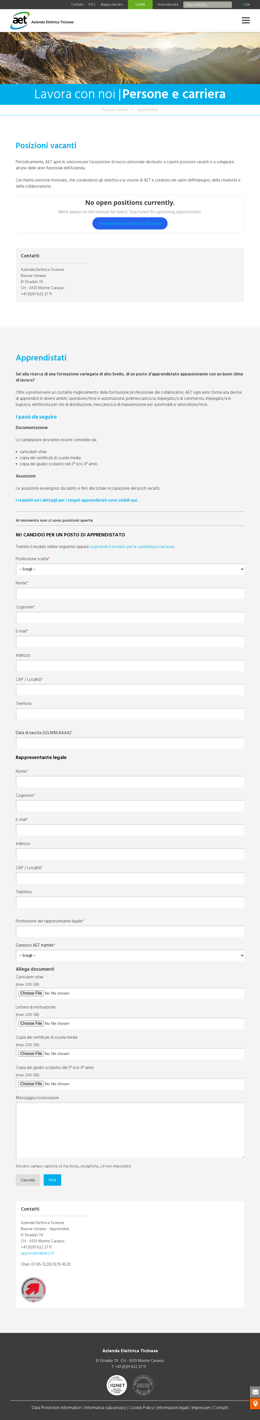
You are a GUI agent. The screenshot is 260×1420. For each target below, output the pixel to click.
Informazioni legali (172, 1408)
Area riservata (168, 4)
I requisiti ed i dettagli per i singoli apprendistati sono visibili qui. (77, 500)
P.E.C (92, 4)
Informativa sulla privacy (105, 1408)
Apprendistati (147, 110)
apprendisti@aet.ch (37, 1253)
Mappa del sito (112, 4)
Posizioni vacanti (115, 110)
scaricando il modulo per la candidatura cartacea (132, 546)
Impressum (200, 1408)
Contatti (77, 4)
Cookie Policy (141, 1408)
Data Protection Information (56, 1408)
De (248, 4)
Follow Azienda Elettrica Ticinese (130, 223)
